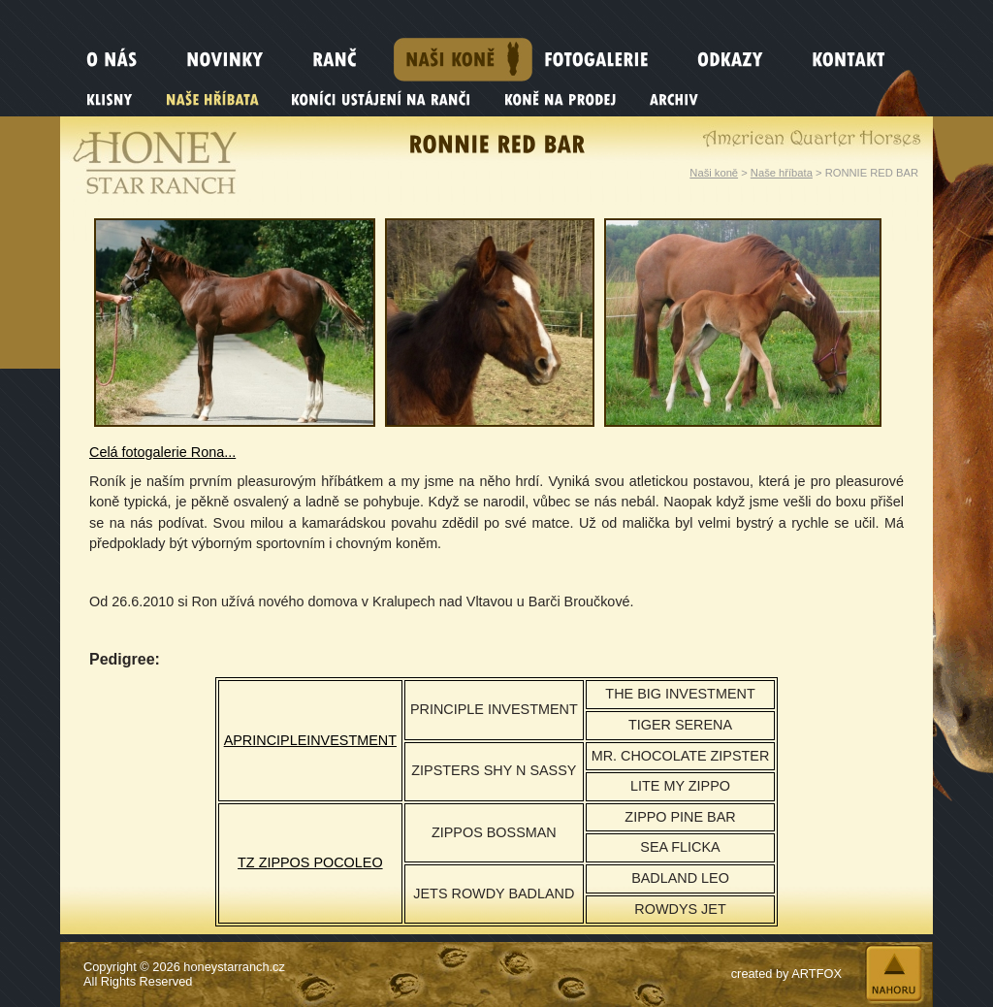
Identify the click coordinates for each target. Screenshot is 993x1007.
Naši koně (713, 173)
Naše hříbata (782, 173)
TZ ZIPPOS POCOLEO (310, 862)
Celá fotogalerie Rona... (162, 452)
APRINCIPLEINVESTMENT (310, 740)
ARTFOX (816, 973)
